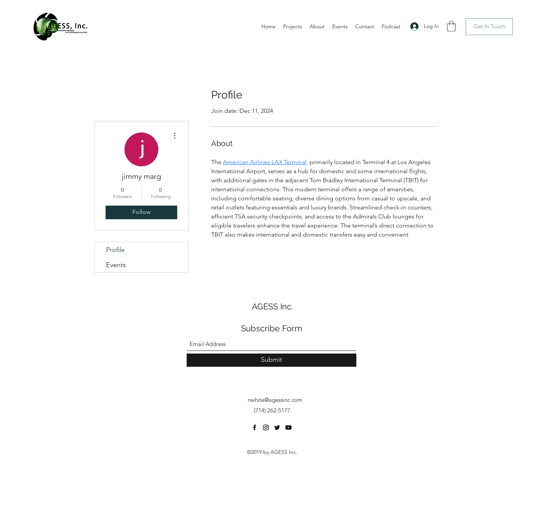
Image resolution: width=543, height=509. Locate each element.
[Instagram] (266, 427)
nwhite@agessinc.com (275, 399)
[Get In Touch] (489, 26)
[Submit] (271, 360)
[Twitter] (277, 427)
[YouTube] (288, 427)
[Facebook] (254, 427)
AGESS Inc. (272, 306)
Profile (115, 250)
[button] (451, 26)
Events (116, 265)
